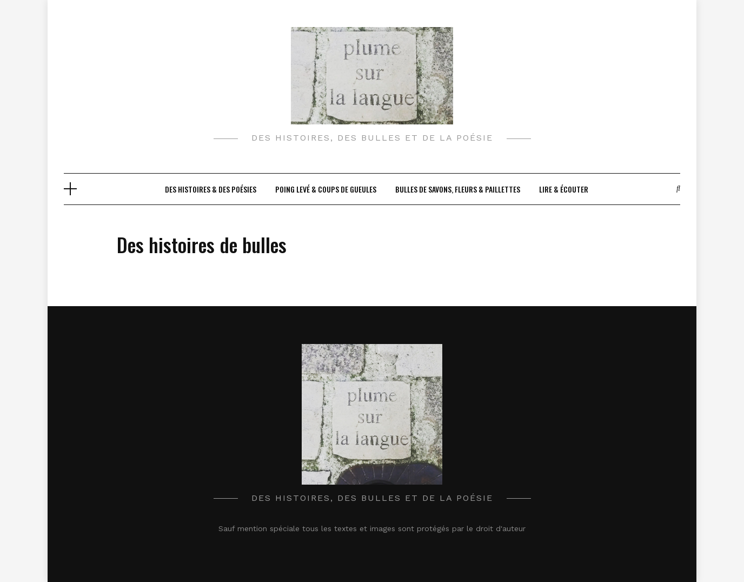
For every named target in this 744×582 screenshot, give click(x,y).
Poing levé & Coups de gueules (325, 189)
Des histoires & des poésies (210, 189)
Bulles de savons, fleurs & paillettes (457, 189)
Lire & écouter (563, 189)
